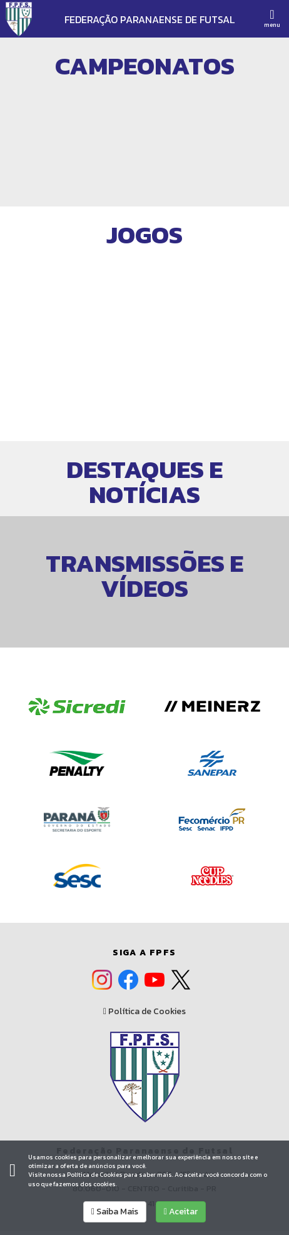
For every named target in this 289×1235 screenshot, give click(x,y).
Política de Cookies (144, 1011)
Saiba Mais (114, 1211)
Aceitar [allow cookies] (181, 1211)
